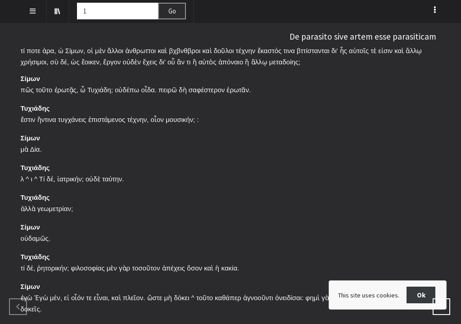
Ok (421, 295)
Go (172, 11)
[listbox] (435, 9)
